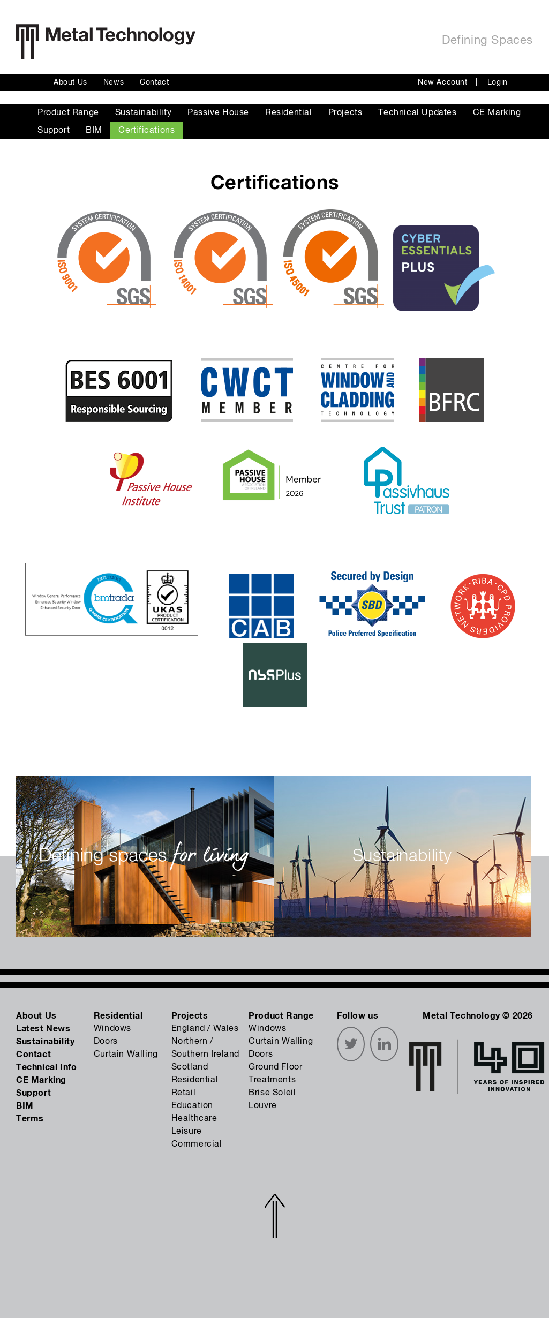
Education (192, 1106)
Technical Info (46, 1067)
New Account (443, 82)
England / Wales (205, 1029)
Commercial (196, 1144)
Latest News (43, 1029)
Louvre (263, 1106)
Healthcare (194, 1118)
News (113, 82)
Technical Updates (417, 113)
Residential (288, 113)
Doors (106, 1041)
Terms (30, 1118)
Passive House (218, 113)
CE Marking (497, 113)
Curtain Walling (126, 1054)
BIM (94, 130)
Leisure (186, 1131)
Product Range (68, 113)
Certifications (146, 130)
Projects (345, 113)
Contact (154, 82)
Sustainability (143, 113)
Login (497, 82)
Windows (112, 1029)
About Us (70, 82)
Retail (183, 1093)
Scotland (189, 1067)
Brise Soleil (272, 1093)
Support (53, 130)
